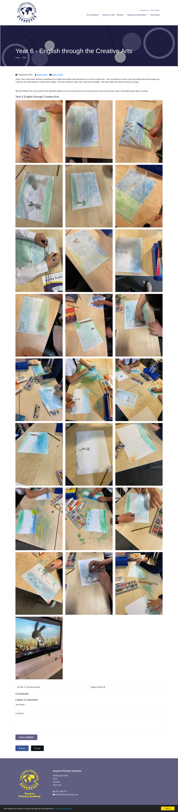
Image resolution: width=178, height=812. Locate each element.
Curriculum (155, 15)
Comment (19, 713)
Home (17, 57)
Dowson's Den (108, 15)
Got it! (167, 808)
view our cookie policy (63, 808)
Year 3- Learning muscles (28, 687)
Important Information (136, 15)
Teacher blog (42, 75)
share (22, 748)
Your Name (19, 705)
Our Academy (92, 15)
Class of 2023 (57, 75)
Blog (24, 57)
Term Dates (155, 10)
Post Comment (26, 737)
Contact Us (144, 10)
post (37, 748)
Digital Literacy (98, 687)
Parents (120, 15)
